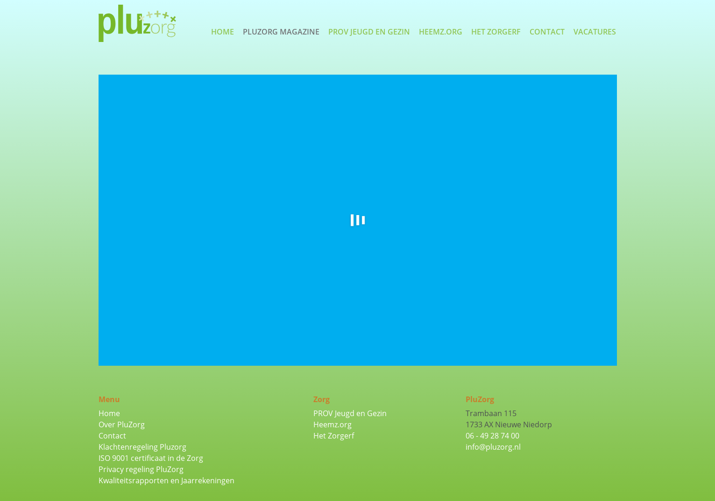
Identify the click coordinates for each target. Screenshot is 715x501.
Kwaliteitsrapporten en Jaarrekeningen (166, 480)
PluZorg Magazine (281, 32)
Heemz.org (440, 32)
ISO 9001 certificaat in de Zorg (151, 458)
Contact (547, 32)
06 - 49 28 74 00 (492, 436)
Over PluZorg (122, 424)
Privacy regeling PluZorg (141, 469)
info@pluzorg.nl (493, 447)
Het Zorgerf (496, 32)
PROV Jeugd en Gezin (369, 32)
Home (222, 32)
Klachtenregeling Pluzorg (142, 447)
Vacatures (594, 32)
